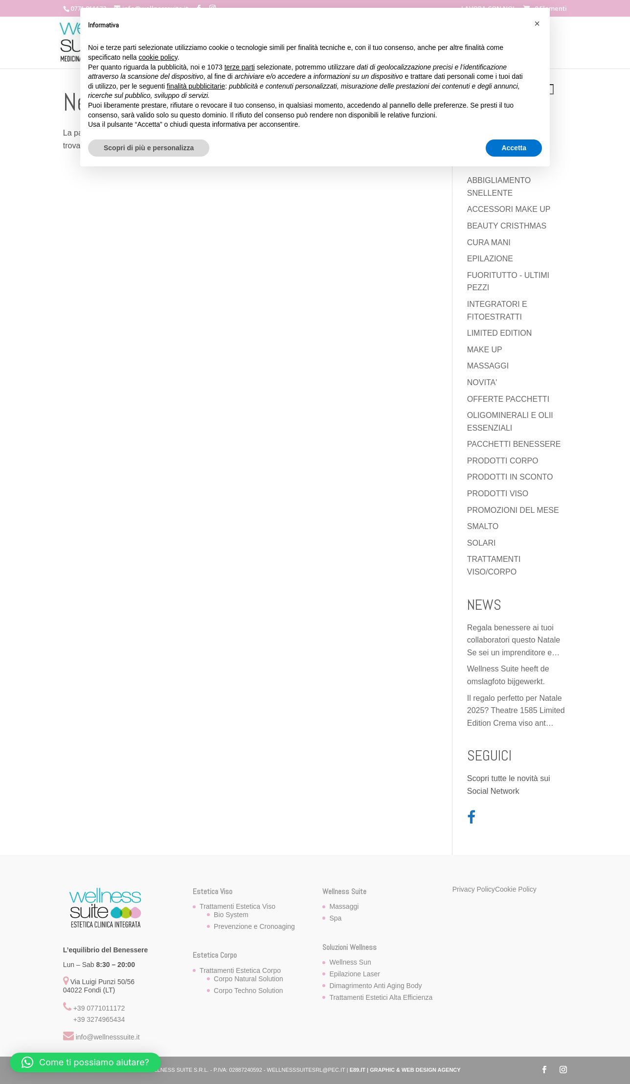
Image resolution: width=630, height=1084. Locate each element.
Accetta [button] (513, 148)
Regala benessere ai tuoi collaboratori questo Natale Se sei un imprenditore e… (513, 640)
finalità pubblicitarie (196, 86)
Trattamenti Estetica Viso (237, 906)
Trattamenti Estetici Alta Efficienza (380, 997)
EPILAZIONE (490, 258)
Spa (335, 918)
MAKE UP (484, 350)
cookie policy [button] (158, 57)
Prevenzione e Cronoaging (254, 926)
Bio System (231, 915)
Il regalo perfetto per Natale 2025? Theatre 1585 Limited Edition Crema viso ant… (516, 710)
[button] (85, 1062)
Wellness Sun (350, 962)
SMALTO (482, 526)
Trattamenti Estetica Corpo (240, 970)
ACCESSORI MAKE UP (509, 209)
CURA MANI (489, 242)
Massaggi (344, 906)
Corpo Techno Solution (248, 990)
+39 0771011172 (99, 1008)
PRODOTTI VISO (497, 493)
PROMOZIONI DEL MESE (513, 510)
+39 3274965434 (99, 1019)
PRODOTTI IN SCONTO (510, 477)
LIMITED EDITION (499, 333)
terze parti (240, 67)
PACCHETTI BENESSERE (514, 444)
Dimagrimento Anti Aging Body (375, 986)
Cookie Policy (516, 889)
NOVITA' (482, 382)
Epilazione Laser (354, 974)
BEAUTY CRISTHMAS (506, 226)
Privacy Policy (473, 889)
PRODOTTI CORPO (503, 461)
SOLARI (481, 543)
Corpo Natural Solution (248, 979)
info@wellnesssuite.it (108, 1037)
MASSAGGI (488, 366)
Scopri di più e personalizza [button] (149, 148)
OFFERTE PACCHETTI (508, 399)
